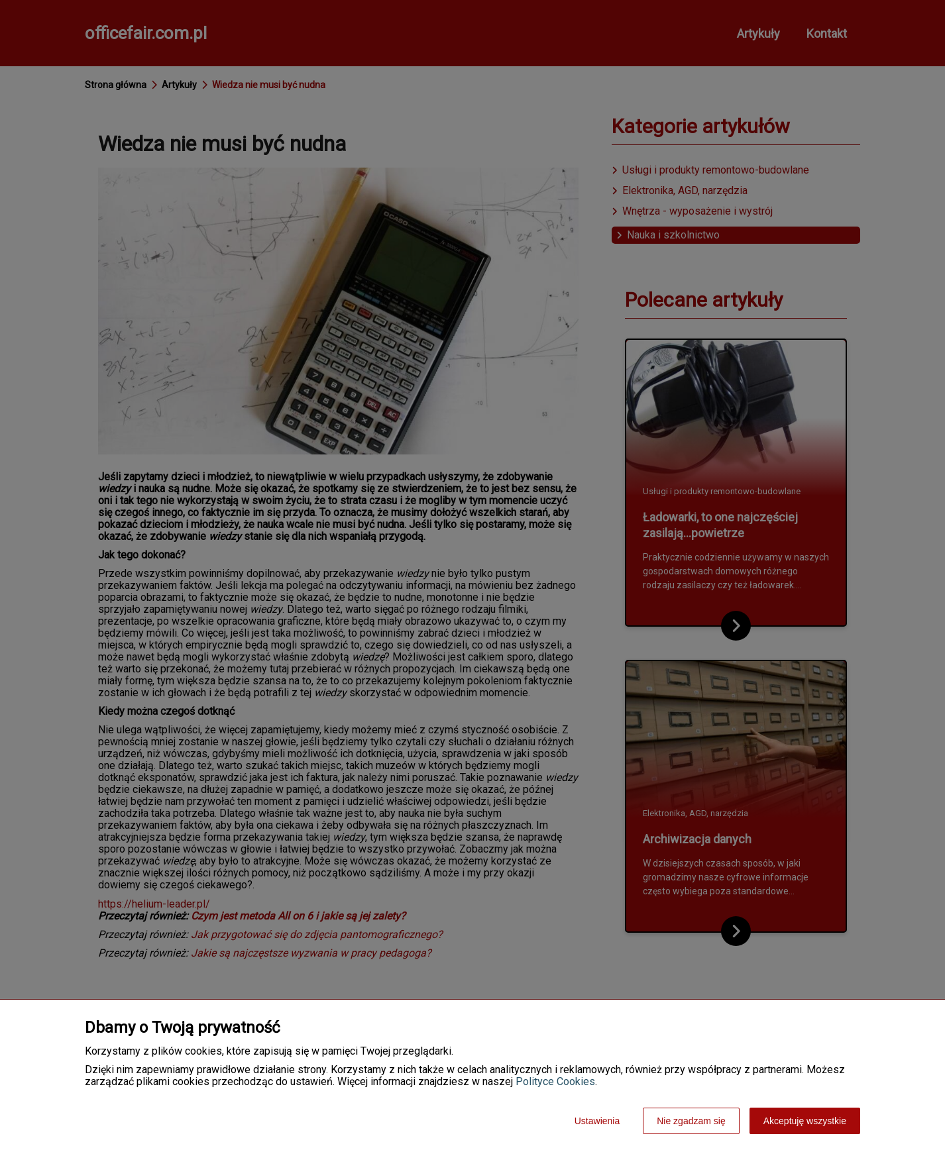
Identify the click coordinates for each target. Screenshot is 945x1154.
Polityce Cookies (555, 1081)
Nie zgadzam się (691, 1121)
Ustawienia (597, 1121)
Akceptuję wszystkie (804, 1121)
